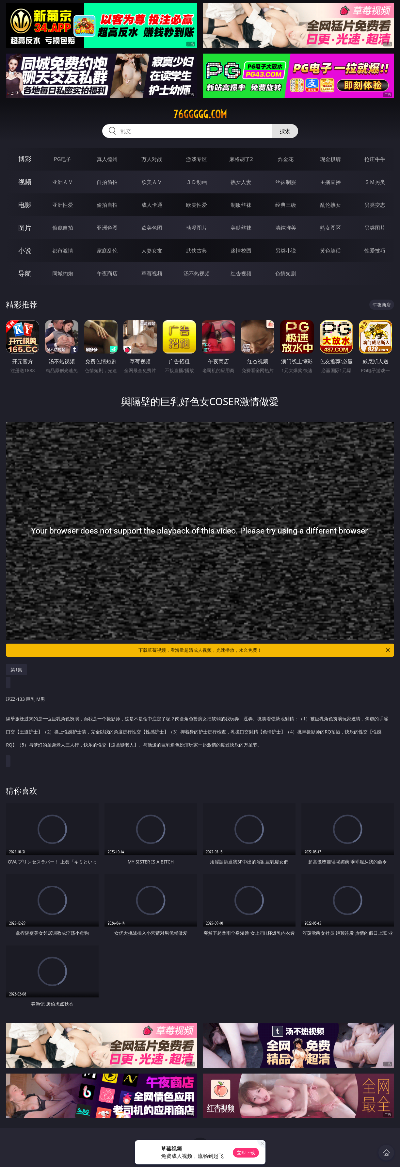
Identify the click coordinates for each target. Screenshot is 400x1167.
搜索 (285, 131)
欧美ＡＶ (151, 182)
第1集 (16, 669)
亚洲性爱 (62, 204)
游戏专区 (196, 159)
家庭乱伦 (107, 250)
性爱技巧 (374, 250)
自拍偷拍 (107, 182)
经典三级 (285, 204)
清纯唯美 (285, 227)
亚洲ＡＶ (62, 182)
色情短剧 (285, 273)
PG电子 (62, 159)
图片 (24, 227)
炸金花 (286, 159)
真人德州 (107, 159)
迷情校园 (241, 250)
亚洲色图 (107, 227)
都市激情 (62, 250)
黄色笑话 (330, 250)
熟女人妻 (241, 182)
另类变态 (374, 204)
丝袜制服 (285, 182)
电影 (24, 204)
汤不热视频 (197, 273)
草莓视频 (151, 273)
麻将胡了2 (241, 159)
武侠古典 (196, 250)
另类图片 (374, 227)
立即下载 (246, 1152)
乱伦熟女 (330, 204)
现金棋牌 (330, 159)
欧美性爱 (196, 204)
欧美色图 (151, 227)
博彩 (24, 159)
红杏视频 (241, 273)
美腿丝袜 (241, 227)
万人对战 (151, 159)
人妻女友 (151, 250)
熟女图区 (330, 227)
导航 (24, 273)
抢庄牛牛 (374, 159)
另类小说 (285, 250)
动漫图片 (196, 227)
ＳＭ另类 (374, 182)
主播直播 (330, 182)
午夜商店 (107, 273)
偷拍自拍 (107, 204)
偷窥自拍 (62, 227)
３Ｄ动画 (196, 182)
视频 (24, 181)
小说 (24, 250)
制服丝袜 (241, 204)
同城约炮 (62, 273)
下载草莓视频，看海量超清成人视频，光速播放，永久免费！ (264, 650)
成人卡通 (151, 204)
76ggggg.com (200, 114)
